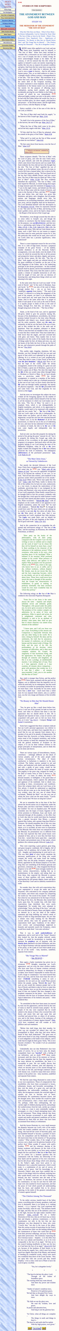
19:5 (44, 521)
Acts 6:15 (48, 1246)
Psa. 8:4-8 (27, 347)
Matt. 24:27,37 (47, 122)
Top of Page (36, 1328)
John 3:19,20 (33, 1215)
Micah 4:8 (41, 362)
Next (44, 1328)
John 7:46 (27, 482)
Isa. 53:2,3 (34, 720)
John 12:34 (35, 180)
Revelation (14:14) (27, 207)
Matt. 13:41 (44, 116)
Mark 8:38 (48, 134)
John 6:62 (40, 140)
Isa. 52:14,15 (37, 958)
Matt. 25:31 (46, 128)
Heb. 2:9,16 (23, 227)
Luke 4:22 (22, 480)
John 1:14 (38, 521)
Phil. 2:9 (49, 227)
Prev (29, 1328)
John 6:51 (40, 227)
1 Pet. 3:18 (32, 227)
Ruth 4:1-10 (26, 455)
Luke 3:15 (49, 842)
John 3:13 (26, 146)
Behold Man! (43, 501)
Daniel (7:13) (50, 186)
